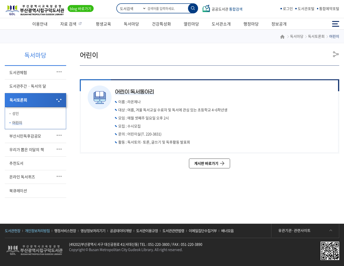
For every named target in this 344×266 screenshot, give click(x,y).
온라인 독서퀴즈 (22, 177)
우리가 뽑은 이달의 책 (26, 149)
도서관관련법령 (173, 230)
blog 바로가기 (80, 8)
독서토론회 (18, 100)
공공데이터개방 (121, 230)
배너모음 (227, 230)
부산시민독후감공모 (25, 136)
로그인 (288, 8)
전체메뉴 (335, 24)
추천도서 (16, 163)
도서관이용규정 (147, 230)
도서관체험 (18, 72)
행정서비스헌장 (65, 230)
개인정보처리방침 (37, 230)
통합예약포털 (329, 8)
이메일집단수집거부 (203, 230)
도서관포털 (306, 8)
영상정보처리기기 (93, 230)
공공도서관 (227, 9)
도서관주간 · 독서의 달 (27, 86)
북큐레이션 (18, 190)
